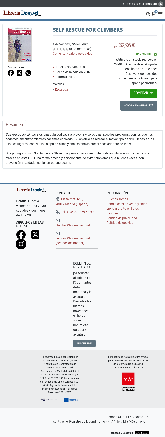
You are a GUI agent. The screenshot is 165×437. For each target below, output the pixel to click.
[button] (148, 13)
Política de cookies (120, 222)
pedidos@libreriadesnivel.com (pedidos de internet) (76, 238)
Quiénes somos (117, 199)
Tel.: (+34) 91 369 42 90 (75, 212)
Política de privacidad (122, 218)
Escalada (61, 89)
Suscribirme (84, 343)
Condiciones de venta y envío (127, 204)
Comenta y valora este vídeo (72, 53)
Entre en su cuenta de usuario (142, 4)
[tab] (14, 125)
